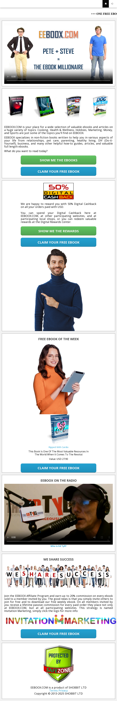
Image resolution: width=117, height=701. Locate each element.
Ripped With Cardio (58, 447)
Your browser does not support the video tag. (58, 53)
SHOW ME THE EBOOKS (58, 160)
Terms (53, 690)
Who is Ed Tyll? (58, 546)
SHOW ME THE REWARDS (58, 231)
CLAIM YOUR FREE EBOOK (59, 171)
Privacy (63, 690)
